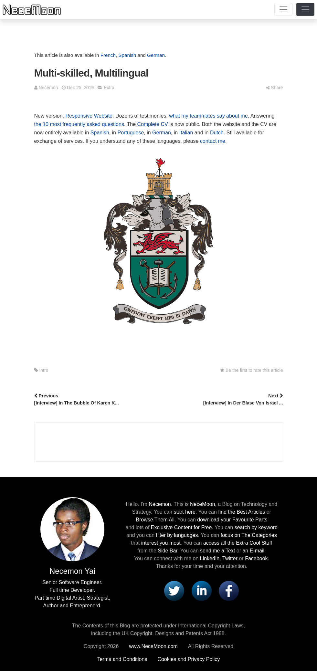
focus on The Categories (249, 535)
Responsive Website (88, 116)
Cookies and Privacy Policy (188, 659)
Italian (186, 132)
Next (221, 400)
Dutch (217, 132)
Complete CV (152, 124)
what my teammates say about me (208, 116)
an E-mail (253, 550)
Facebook (256, 558)
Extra (109, 87)
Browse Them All (155, 519)
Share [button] (274, 87)
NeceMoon (202, 504)
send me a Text (217, 550)
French (108, 55)
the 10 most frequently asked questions (79, 124)
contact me (212, 141)
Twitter (230, 558)
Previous (95, 400)
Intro (43, 370)
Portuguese (130, 132)
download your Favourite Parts (232, 519)
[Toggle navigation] (283, 9)
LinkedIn (210, 558)
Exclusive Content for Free (181, 527)
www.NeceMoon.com (153, 646)
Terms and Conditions (122, 659)
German (156, 55)
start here (184, 512)
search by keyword (256, 527)
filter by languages (177, 535)
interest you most (161, 543)
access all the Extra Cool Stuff (237, 543)
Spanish (127, 55)
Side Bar (167, 550)
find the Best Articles (241, 512)
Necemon (48, 87)
